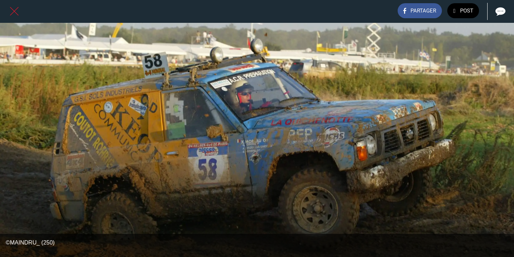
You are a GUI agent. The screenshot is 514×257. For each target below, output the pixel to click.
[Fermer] (14, 11)
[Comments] (499, 11)
